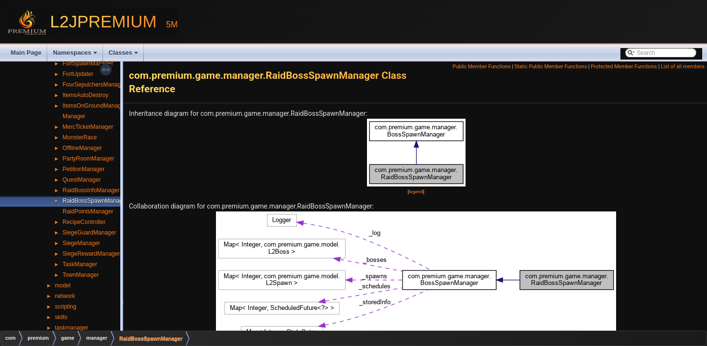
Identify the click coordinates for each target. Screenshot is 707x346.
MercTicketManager (88, 127)
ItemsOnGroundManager (94, 105)
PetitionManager (83, 169)
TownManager (81, 275)
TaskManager (80, 264)
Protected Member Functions (624, 66)
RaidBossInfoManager (91, 190)
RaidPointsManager (88, 211)
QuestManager (82, 179)
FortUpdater (78, 74)
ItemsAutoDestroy (85, 95)
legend (416, 191)
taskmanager (71, 327)
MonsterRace (80, 137)
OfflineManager (82, 148)
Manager (74, 116)
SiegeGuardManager (89, 232)
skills (61, 317)
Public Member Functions (482, 66)
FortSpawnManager (88, 63)
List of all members (683, 66)
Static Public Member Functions (551, 66)
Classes (123, 52)
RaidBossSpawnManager (95, 201)
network (65, 296)
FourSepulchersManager (94, 84)
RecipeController (84, 222)
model (63, 285)
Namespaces (75, 52)
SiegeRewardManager (91, 253)
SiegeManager (81, 243)
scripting (65, 306)
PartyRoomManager (88, 158)
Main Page (26, 52)
